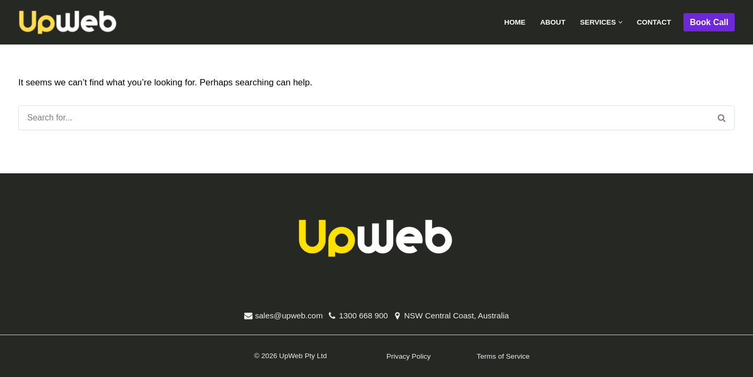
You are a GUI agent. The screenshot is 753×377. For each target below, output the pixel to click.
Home (515, 22)
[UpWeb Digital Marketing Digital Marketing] (68, 22)
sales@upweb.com (289, 315)
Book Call (709, 22)
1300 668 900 (363, 315)
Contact (654, 22)
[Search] (363, 117)
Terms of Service (503, 356)
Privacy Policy (408, 356)
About (552, 22)
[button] (620, 22)
